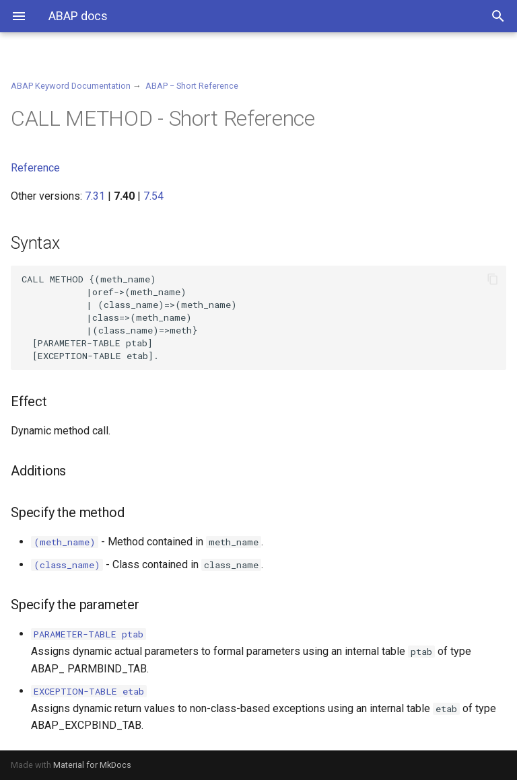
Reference (35, 167)
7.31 (95, 196)
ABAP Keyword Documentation (71, 86)
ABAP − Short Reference (191, 86)
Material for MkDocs (92, 765)
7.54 (153, 196)
